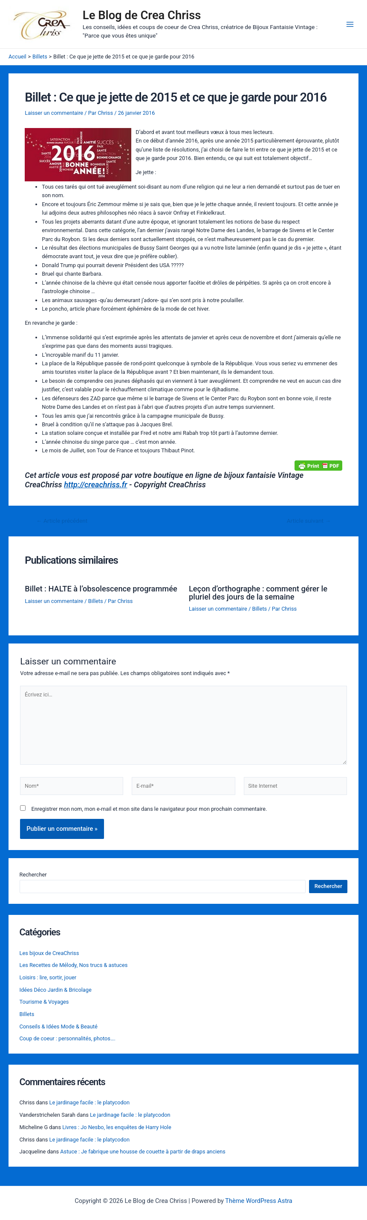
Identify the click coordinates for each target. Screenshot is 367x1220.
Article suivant (309, 521)
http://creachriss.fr (95, 484)
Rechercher (33, 874)
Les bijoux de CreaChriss (49, 953)
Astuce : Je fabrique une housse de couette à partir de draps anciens (142, 1151)
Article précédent (61, 521)
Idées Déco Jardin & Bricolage (56, 990)
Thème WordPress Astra (258, 1201)
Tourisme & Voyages (44, 1002)
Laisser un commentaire (54, 113)
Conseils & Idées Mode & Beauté (59, 1026)
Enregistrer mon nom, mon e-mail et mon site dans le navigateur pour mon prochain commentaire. (149, 809)
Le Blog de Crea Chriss (142, 15)
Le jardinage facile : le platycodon (89, 1102)
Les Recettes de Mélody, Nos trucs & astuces (74, 965)
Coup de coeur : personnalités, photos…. (68, 1038)
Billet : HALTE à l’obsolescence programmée (101, 588)
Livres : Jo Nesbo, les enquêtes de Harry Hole (116, 1127)
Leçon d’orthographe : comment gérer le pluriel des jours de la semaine (258, 592)
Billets (95, 601)
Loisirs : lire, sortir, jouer (48, 977)
